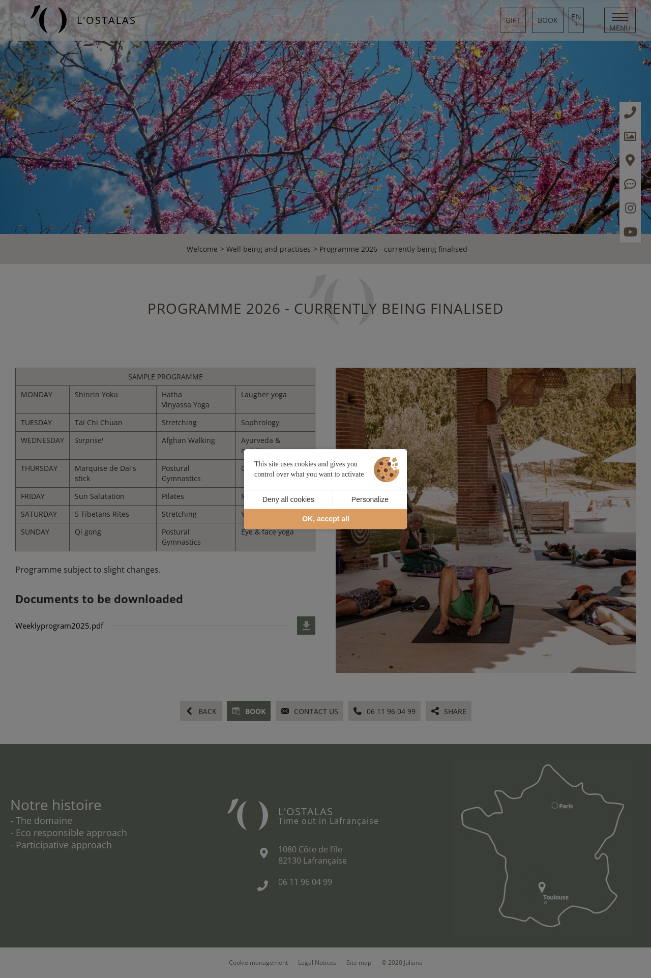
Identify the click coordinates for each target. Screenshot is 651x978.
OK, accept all (325, 519)
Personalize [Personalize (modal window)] (370, 499)
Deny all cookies (288, 499)
